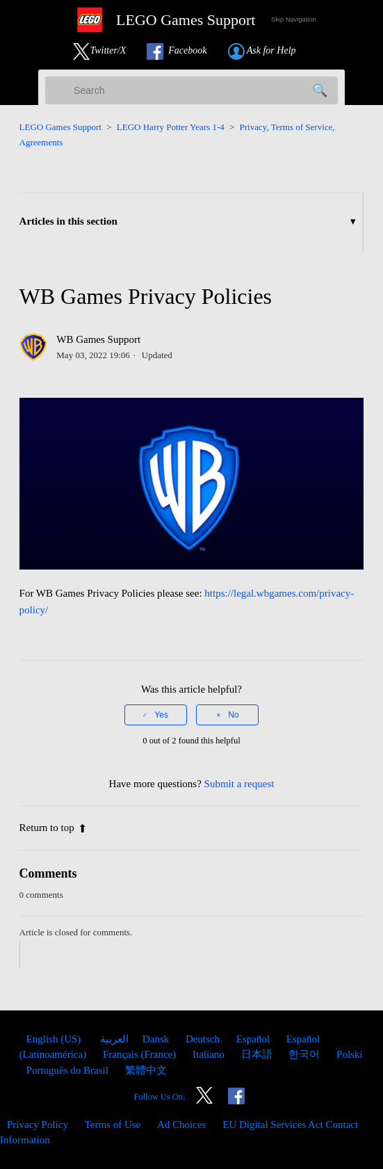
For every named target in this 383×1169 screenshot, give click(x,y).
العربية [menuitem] (113, 1039)
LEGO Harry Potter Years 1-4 (171, 127)
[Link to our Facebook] (183, 51)
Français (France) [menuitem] (141, 1054)
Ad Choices (181, 1124)
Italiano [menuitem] (210, 1054)
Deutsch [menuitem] (204, 1039)
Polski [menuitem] (349, 1054)
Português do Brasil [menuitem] (68, 1070)
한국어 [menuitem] (305, 1054)
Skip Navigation (293, 19)
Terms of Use (113, 1124)
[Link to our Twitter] (106, 51)
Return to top (53, 827)
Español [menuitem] (254, 1039)
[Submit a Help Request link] (269, 51)
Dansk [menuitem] (157, 1039)
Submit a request (239, 783)
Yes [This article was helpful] (161, 715)
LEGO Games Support (60, 127)
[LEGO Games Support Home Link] (161, 20)
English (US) (55, 1039)
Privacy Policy (37, 1124)
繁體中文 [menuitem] (146, 1070)
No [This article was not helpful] (233, 715)
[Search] (191, 90)
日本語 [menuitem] (258, 1054)
